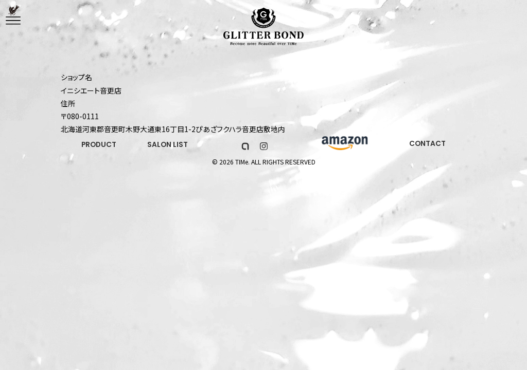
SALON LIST (169, 145)
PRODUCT (99, 145)
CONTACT (427, 144)
